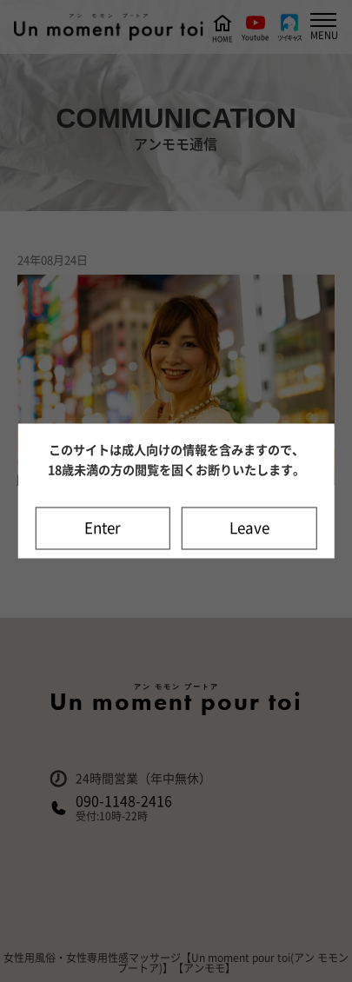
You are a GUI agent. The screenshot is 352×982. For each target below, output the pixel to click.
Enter (102, 528)
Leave (249, 528)
